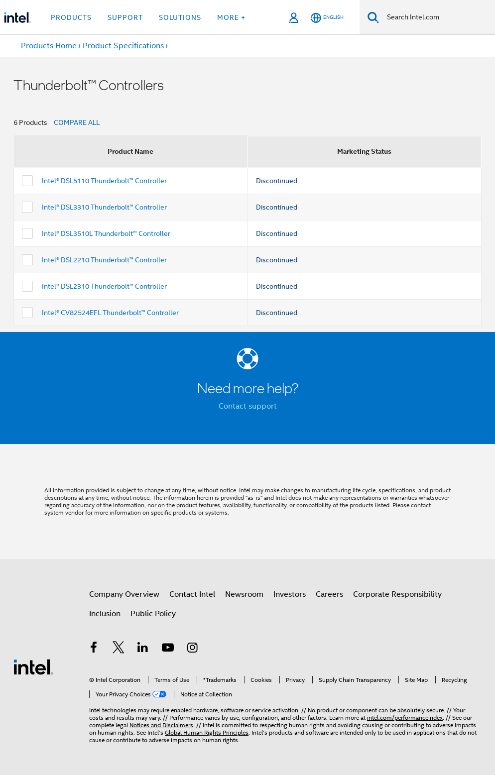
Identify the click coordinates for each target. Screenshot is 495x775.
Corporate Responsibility (397, 594)
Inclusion (105, 614)
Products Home (49, 46)
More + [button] (231, 17)
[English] (327, 17)
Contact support (248, 406)
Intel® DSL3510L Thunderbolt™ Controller (106, 233)
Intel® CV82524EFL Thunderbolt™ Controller (110, 312)
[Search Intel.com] (437, 17)
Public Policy (153, 614)
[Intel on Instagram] (192, 649)
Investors (289, 594)
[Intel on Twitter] (118, 649)
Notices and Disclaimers (161, 725)
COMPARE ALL (77, 122)
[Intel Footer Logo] (33, 666)
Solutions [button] (180, 17)
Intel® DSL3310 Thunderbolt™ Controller (104, 207)
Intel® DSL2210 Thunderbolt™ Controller (104, 259)
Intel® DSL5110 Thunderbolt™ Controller (104, 180)
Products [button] (71, 17)
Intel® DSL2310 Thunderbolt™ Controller (104, 286)
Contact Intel (192, 594)
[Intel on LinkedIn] (142, 649)
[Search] (373, 17)
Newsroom (244, 594)
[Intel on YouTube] (167, 649)
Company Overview (124, 594)
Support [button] (125, 17)
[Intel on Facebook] (93, 649)
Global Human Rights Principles (206, 732)
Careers (329, 594)
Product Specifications (123, 46)
